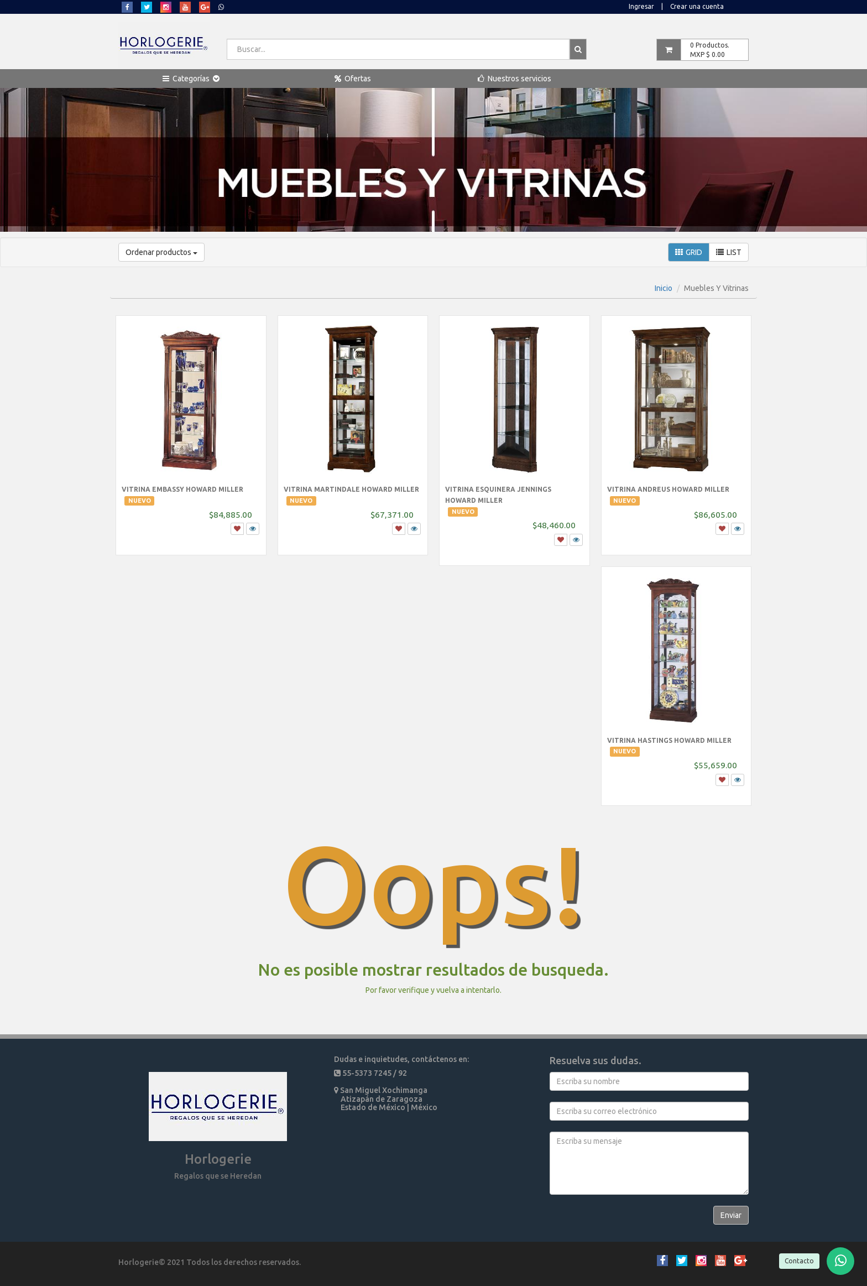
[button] (191, 78)
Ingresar (641, 6)
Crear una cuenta (697, 6)
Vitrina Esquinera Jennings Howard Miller (498, 500)
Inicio (663, 288)
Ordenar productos (161, 252)
